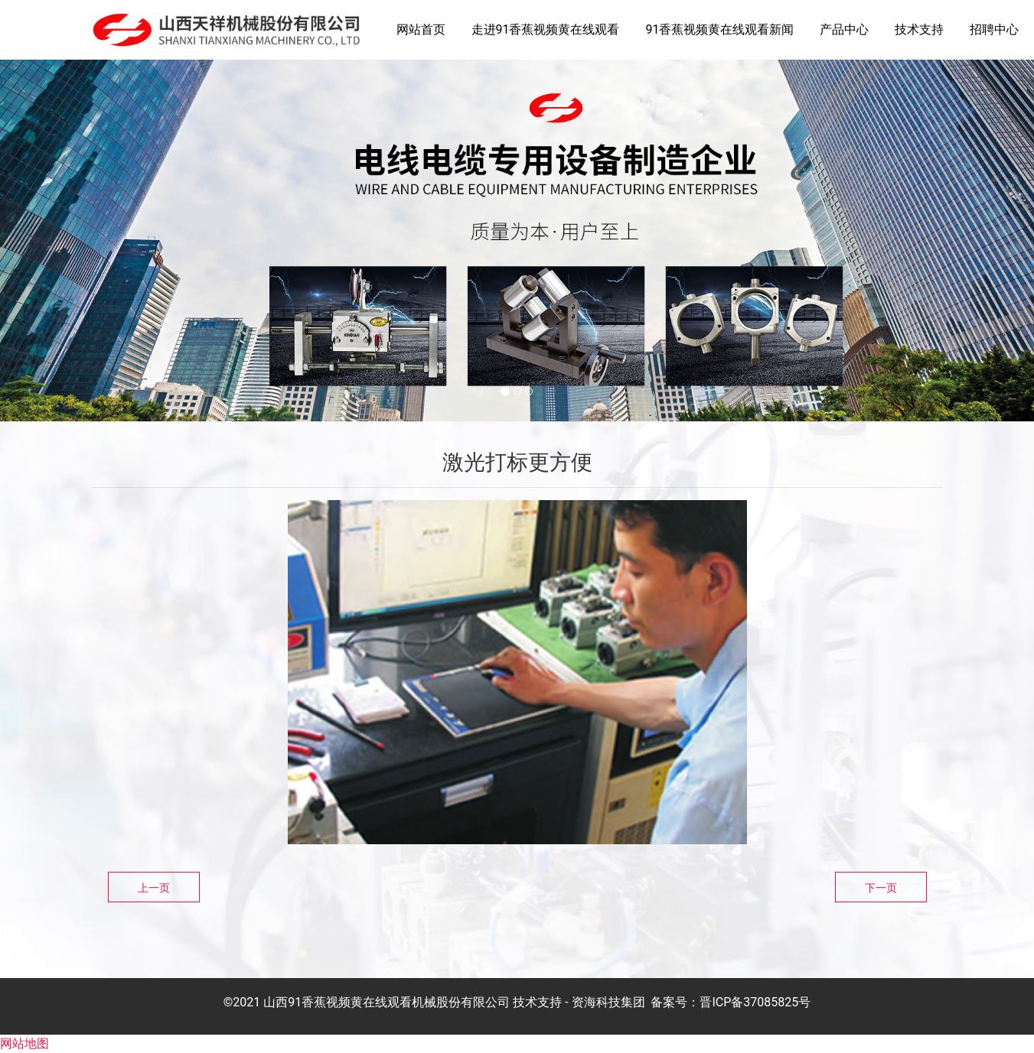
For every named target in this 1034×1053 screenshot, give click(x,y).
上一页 (154, 888)
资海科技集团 (608, 1002)
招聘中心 (994, 29)
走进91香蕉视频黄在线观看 (545, 29)
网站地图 (24, 1043)
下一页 (881, 888)
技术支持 (919, 29)
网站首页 (420, 29)
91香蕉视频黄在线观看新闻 (719, 29)
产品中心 (844, 29)
